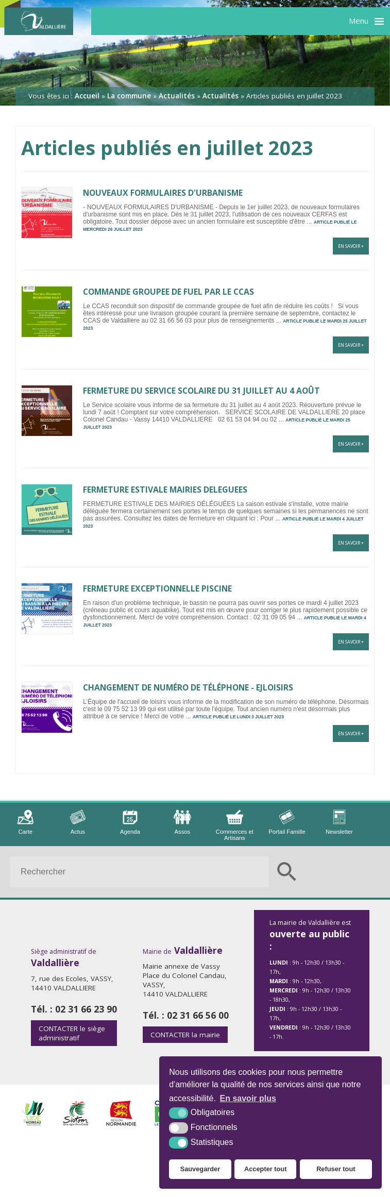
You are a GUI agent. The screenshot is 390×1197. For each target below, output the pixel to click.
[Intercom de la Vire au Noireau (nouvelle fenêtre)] (32, 1123)
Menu (358, 20)
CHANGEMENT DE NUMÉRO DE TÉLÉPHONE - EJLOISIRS (188, 687)
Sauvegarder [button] (200, 1169)
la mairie (185, 1034)
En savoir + (351, 246)
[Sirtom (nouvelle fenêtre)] (76, 1123)
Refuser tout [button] (335, 1169)
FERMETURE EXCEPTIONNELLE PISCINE (157, 588)
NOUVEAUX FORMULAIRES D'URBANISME (163, 192)
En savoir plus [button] (248, 1098)
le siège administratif (72, 1033)
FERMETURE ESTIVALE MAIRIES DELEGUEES (165, 489)
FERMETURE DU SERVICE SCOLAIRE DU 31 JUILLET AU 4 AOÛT (201, 390)
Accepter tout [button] (265, 1169)
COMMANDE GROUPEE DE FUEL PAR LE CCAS (168, 291)
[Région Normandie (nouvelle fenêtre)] (121, 1123)
